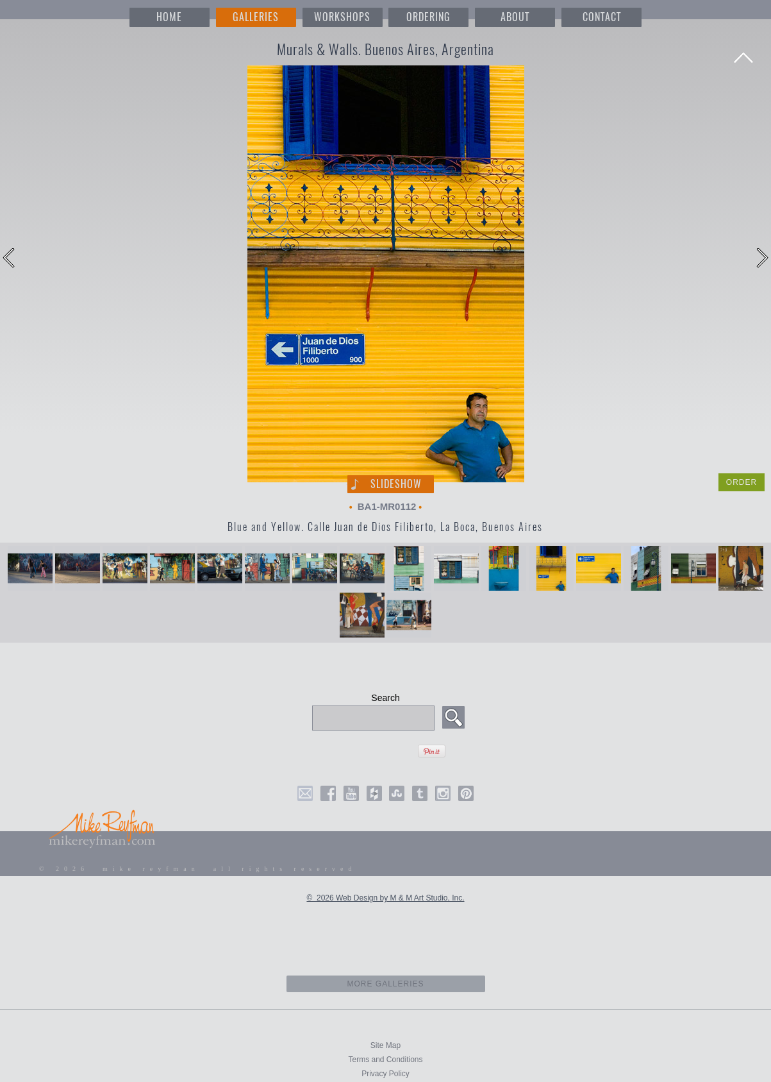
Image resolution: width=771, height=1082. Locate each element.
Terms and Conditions (385, 1059)
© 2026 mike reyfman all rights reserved (198, 868)
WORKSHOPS (342, 17)
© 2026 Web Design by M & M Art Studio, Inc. (385, 897)
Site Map (385, 1045)
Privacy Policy (385, 1073)
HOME (169, 17)
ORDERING (428, 17)
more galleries (385, 983)
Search (385, 698)
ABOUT (515, 17)
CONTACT (602, 17)
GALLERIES (256, 17)
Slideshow (396, 484)
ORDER (741, 482)
